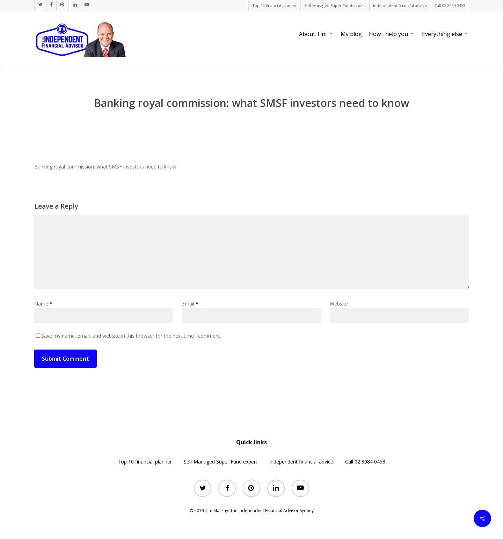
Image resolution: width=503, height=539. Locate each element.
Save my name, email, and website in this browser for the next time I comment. (131, 335)
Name (43, 303)
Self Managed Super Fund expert (220, 461)
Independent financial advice (301, 461)
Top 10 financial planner (145, 461)
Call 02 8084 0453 (365, 461)
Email (190, 303)
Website (339, 303)
